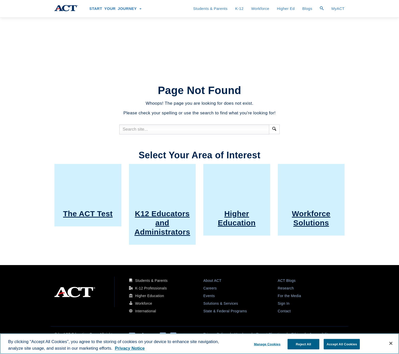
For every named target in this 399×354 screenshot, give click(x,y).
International (145, 311)
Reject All (303, 344)
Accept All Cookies (341, 344)
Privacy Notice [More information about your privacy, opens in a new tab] (130, 348)
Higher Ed (286, 9)
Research (286, 288)
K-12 (239, 9)
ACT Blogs (287, 281)
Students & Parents (210, 9)
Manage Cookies (267, 344)
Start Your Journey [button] (115, 9)
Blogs (307, 9)
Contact (284, 311)
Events (209, 296)
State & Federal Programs (225, 311)
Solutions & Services (220, 303)
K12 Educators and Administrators (162, 222)
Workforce (260, 9)
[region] (199, 343)
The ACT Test (88, 213)
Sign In (284, 303)
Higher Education (149, 296)
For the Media (289, 296)
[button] (274, 129)
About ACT (212, 281)
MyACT (338, 9)
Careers (210, 288)
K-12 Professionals (151, 288)
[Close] (390, 343)
